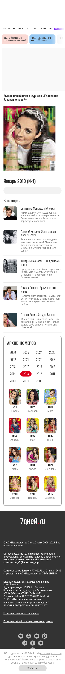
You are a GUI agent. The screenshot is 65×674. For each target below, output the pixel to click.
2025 (26, 352)
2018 (13, 366)
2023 (52, 352)
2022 (13, 359)
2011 (52, 373)
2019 (52, 359)
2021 (26, 359)
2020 (39, 359)
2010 (13, 381)
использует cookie (51, 653)
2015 (52, 366)
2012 (39, 373)
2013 (26, 373)
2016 (39, 366)
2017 (26, 366)
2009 (26, 381)
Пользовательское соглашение (21, 613)
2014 (13, 373)
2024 (39, 352)
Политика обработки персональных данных (28, 621)
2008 (39, 381)
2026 (13, 352)
